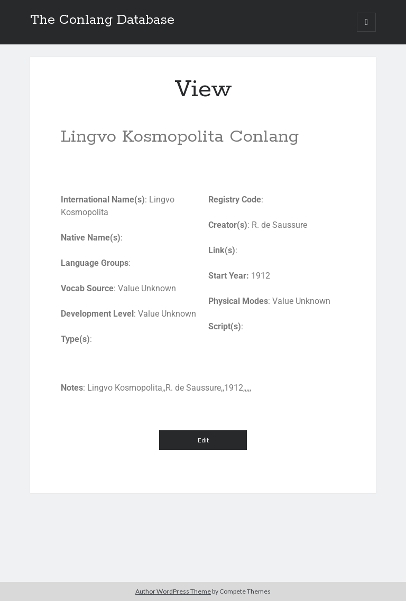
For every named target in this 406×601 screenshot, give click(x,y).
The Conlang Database (102, 20)
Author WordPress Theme (173, 591)
